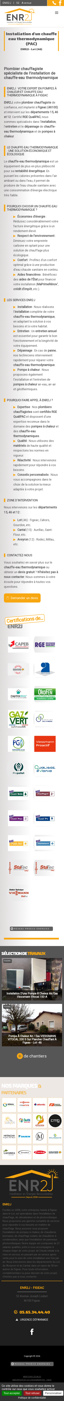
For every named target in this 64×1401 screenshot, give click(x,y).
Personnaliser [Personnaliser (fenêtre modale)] (53, 1393)
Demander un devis (24, 598)
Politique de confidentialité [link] (32, 1397)
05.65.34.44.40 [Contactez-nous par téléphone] (34, 1311)
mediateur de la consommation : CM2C (32, 1380)
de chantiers (35, 1056)
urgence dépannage (34, 1319)
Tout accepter (12, 1393)
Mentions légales (32, 1377)
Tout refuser (32, 1393)
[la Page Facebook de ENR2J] (58, 4)
